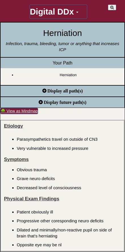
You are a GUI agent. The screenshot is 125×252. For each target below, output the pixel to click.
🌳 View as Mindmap (19, 111)
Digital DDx (54, 11)
